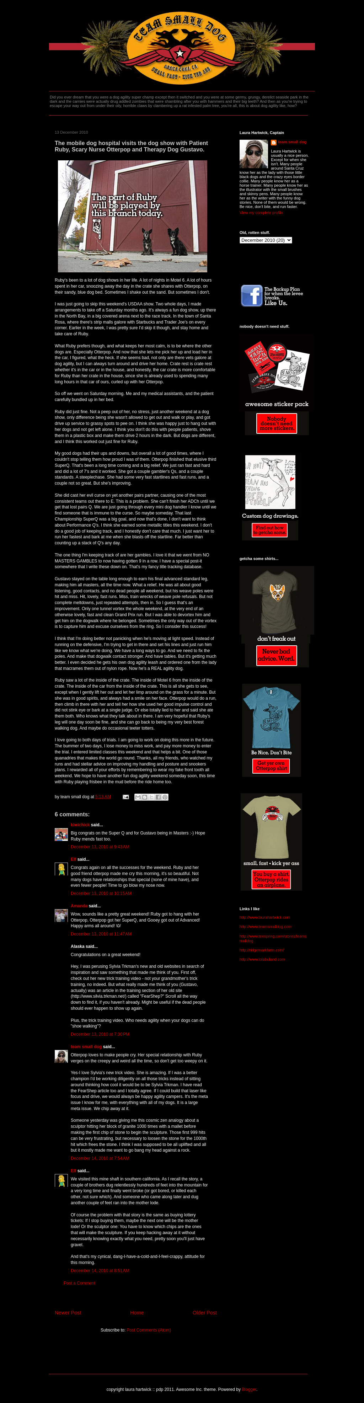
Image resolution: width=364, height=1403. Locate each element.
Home (137, 1313)
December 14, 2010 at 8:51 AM (100, 1270)
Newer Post (68, 1313)
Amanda (79, 905)
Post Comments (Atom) (149, 1330)
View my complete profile (261, 212)
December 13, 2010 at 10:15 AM (101, 893)
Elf (73, 859)
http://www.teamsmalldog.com (265, 926)
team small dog (86, 1046)
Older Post (205, 1313)
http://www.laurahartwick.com (265, 917)
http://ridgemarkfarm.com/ (262, 950)
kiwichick (80, 824)
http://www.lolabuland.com (262, 959)
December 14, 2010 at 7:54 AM (100, 1158)
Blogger (249, 1389)
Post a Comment (79, 1283)
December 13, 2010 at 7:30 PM (100, 1034)
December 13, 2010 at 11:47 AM (101, 934)
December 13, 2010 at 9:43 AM (100, 846)
